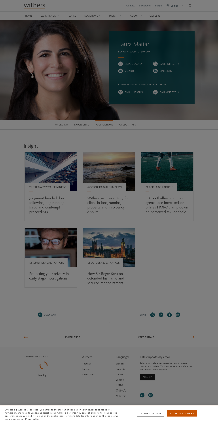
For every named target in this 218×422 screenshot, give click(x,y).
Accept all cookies (182, 413)
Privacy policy (32, 419)
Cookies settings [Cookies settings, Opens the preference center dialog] (150, 413)
